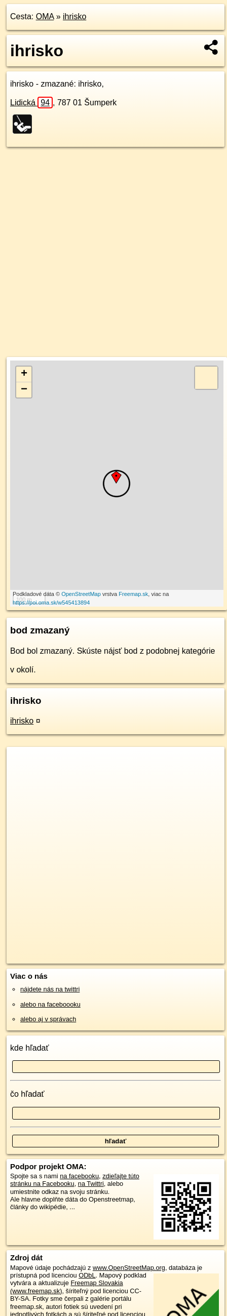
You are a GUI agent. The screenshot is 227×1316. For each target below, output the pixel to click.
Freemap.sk (133, 594)
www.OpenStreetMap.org (129, 1267)
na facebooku (79, 1176)
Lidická (31, 102)
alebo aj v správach (48, 1019)
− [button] (24, 389)
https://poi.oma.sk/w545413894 (51, 603)
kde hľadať (29, 1048)
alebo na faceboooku (50, 1004)
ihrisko (74, 16)
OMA (45, 16)
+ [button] (24, 374)
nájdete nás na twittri (50, 989)
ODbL (87, 1275)
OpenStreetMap (81, 594)
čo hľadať (27, 1094)
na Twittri (91, 1183)
